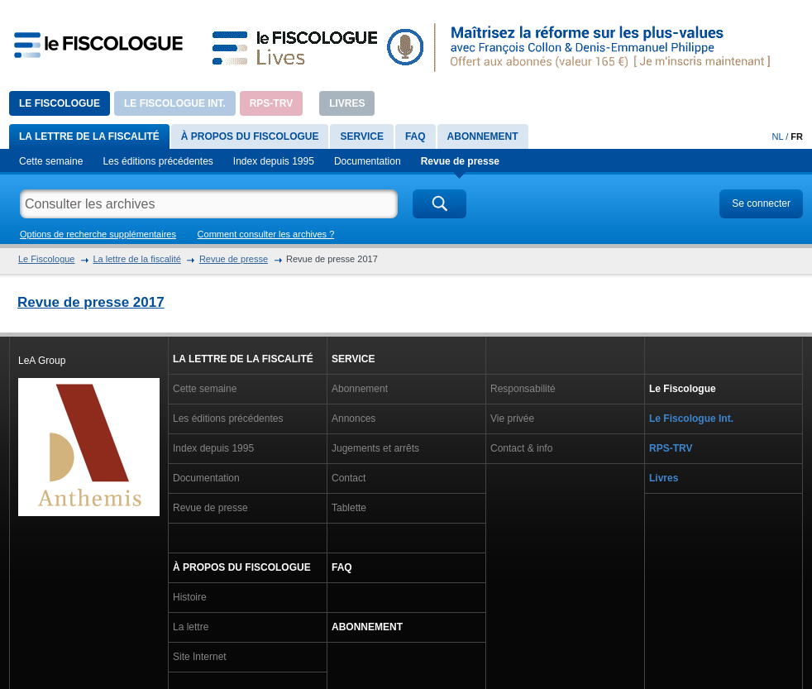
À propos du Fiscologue (250, 136)
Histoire (190, 597)
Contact (348, 478)
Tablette (349, 508)
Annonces (353, 418)
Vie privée (512, 418)
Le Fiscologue (59, 103)
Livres (347, 103)
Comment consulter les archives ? (266, 234)
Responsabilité (523, 389)
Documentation (367, 161)
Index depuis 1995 (273, 161)
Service (361, 136)
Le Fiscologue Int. (175, 103)
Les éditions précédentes (158, 161)
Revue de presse (460, 161)
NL (778, 136)
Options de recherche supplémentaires (98, 234)
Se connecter (761, 203)
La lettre (190, 627)
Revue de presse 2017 (91, 302)
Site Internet (200, 657)
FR (797, 136)
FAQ (415, 136)
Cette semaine (51, 161)
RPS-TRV (271, 103)
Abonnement (482, 136)
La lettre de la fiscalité (89, 136)
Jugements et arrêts (375, 448)
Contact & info (521, 448)
